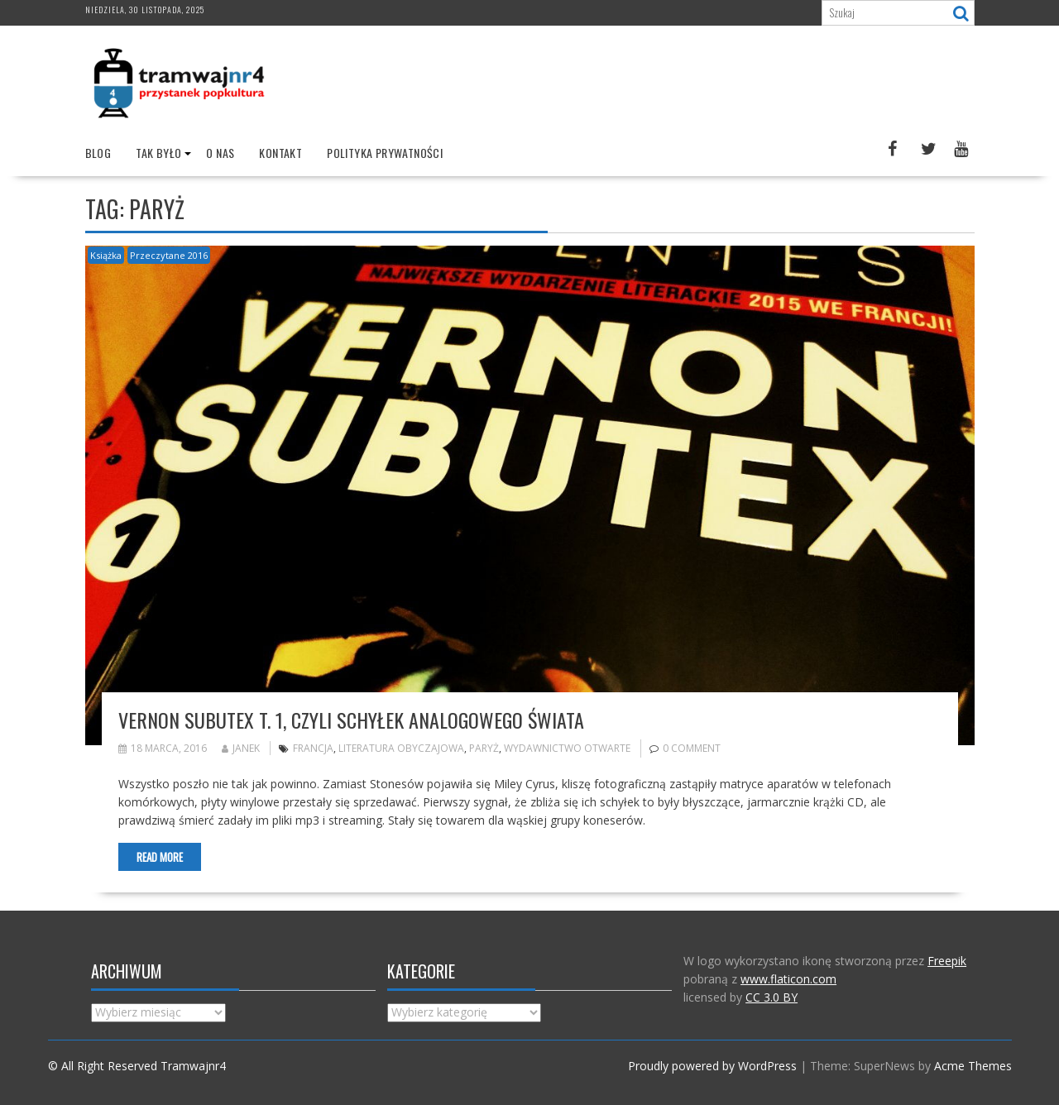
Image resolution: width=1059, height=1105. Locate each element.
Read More (160, 857)
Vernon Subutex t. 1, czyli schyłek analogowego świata (351, 719)
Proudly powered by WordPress (712, 1066)
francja (313, 748)
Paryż (484, 748)
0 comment (692, 748)
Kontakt (280, 152)
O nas (220, 152)
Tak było (158, 152)
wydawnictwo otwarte (567, 748)
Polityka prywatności (385, 152)
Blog (98, 152)
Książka (106, 255)
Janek (241, 748)
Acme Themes (973, 1066)
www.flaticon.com (788, 979)
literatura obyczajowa (401, 748)
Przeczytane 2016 (169, 255)
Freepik (946, 961)
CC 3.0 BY (771, 997)
